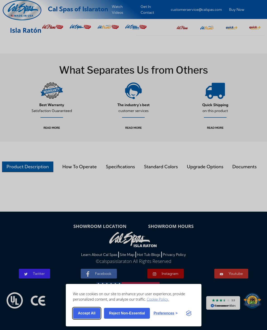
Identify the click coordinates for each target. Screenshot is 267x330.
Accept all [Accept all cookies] (87, 313)
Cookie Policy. (158, 299)
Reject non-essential (127, 313)
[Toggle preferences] (165, 313)
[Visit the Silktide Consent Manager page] (188, 313)
